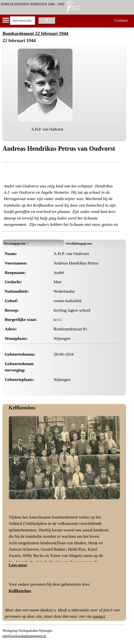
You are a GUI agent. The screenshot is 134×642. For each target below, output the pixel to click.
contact (98, 616)
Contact (121, 20)
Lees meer (18, 565)
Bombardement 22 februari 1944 (35, 33)
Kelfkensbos (22, 408)
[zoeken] (22, 20)
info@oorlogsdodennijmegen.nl (24, 636)
